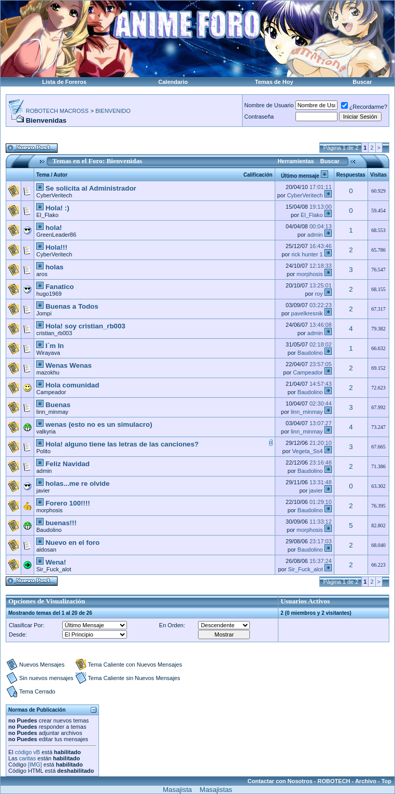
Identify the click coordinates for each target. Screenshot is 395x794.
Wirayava (48, 353)
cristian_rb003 (54, 333)
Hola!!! (56, 247)
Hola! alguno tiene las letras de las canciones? (122, 444)
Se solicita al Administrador (91, 188)
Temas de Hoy (274, 82)
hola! (54, 228)
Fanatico (60, 287)
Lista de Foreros (64, 82)
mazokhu (48, 372)
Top (386, 781)
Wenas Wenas (69, 365)
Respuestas (350, 175)
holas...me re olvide (78, 483)
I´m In (55, 346)
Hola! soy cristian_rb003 (85, 326)
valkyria (45, 431)
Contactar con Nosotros (280, 781)
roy (318, 294)
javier (43, 490)
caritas (27, 758)
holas (55, 267)
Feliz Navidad (68, 464)
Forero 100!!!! (68, 503)
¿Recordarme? (364, 107)
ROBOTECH (334, 781)
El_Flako (47, 215)
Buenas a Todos (72, 306)
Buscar (362, 82)
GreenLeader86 (56, 235)
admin (315, 235)
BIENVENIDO (113, 111)
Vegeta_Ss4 (307, 451)
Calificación (258, 175)
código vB (27, 752)
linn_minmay (52, 412)
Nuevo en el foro (73, 542)
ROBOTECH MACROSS (57, 111)
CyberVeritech (54, 195)
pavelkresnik (307, 313)
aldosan (46, 549)
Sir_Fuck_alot (53, 569)
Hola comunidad (73, 385)
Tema (42, 175)
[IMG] (35, 764)
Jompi (43, 313)
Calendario (173, 82)
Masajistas (216, 789)
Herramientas (295, 161)
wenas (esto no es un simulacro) (99, 424)
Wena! (56, 562)
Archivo (365, 781)
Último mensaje (300, 176)
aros (41, 274)
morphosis (310, 274)
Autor (60, 175)
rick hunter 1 (307, 254)
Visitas (378, 175)
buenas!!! (61, 523)
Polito (43, 451)
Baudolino (310, 353)
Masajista (177, 789)
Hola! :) (57, 208)
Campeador (307, 372)
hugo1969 (49, 294)
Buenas (58, 405)
